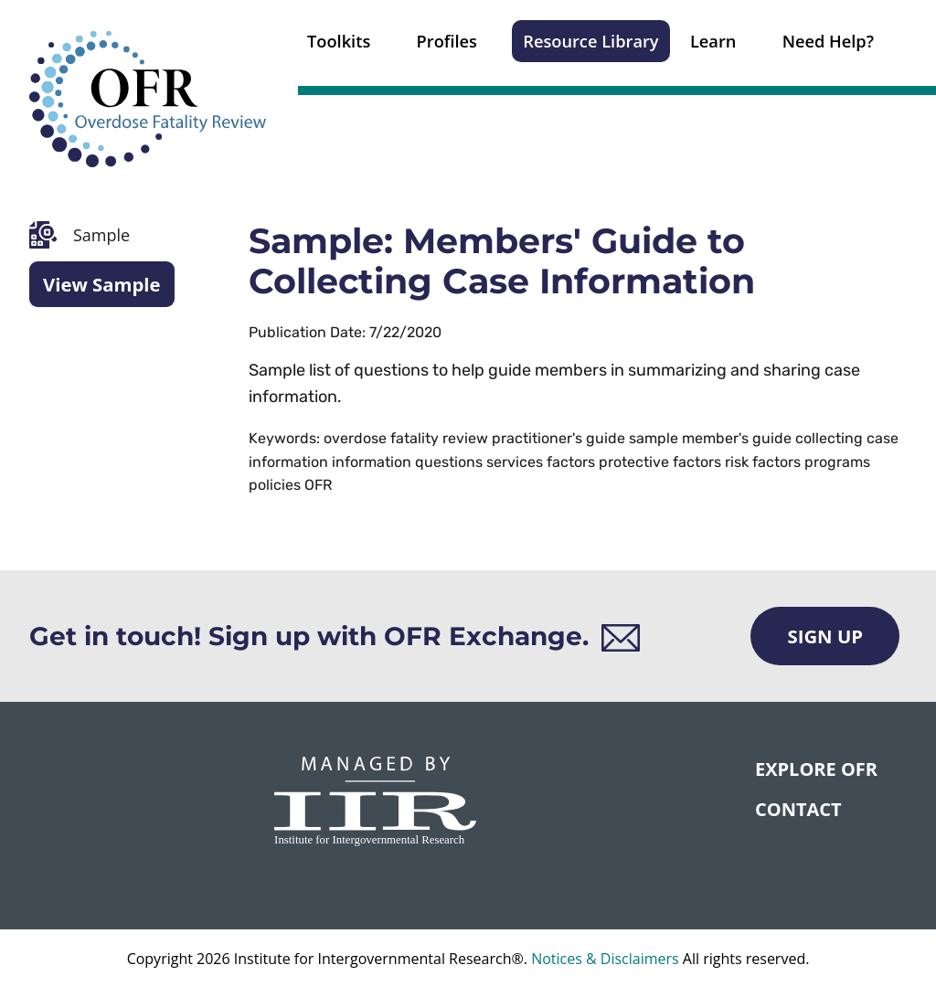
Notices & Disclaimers (605, 959)
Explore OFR (816, 769)
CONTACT (798, 809)
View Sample (102, 284)
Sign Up (825, 636)
